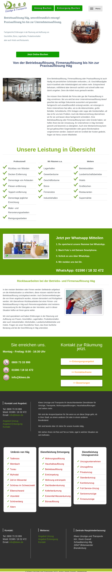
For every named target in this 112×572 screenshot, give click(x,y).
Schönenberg (16, 501)
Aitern (13, 507)
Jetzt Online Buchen (37, 54)
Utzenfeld (14, 496)
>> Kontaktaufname (81, 372)
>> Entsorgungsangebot (81, 361)
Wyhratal (14, 475)
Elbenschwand (17, 491)
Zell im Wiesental (18, 480)
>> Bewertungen (81, 383)
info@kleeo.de (16, 415)
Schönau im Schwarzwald (22, 485)
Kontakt (6, 427)
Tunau (13, 469)
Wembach (15, 464)
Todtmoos (14, 458)
